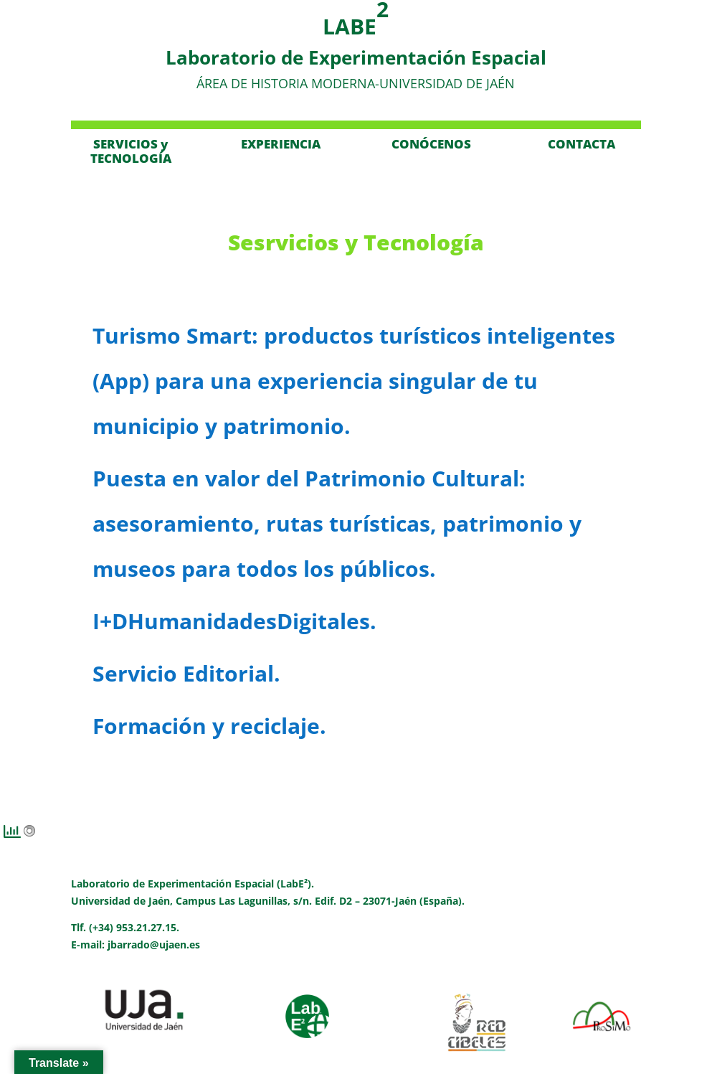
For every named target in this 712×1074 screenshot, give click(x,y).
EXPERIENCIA (281, 144)
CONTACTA (581, 144)
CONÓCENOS (431, 144)
